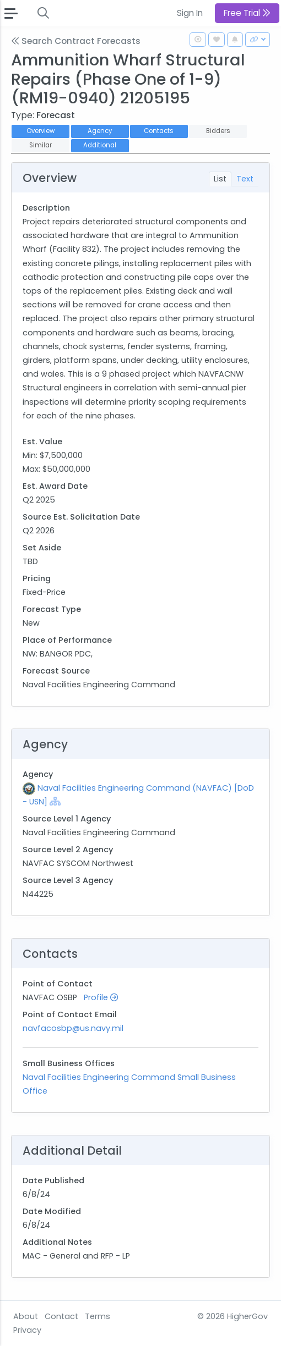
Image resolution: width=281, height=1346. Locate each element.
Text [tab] (244, 178)
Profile (101, 997)
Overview (40, 130)
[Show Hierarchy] (55, 801)
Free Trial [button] (247, 13)
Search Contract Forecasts (75, 41)
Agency (100, 130)
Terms (97, 1316)
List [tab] (220, 178)
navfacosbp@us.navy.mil (73, 1028)
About (25, 1316)
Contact (61, 1316)
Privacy (27, 1330)
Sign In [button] (190, 13)
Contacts (159, 130)
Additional (99, 145)
